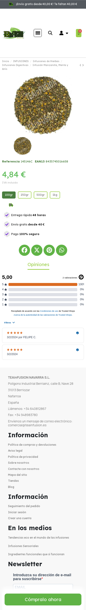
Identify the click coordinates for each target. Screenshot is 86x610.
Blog (11, 487)
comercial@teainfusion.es (27, 425)
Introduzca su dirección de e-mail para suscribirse (42, 577)
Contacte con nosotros (23, 469)
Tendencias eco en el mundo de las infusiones (38, 537)
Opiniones (38, 264)
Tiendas (13, 480)
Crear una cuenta (19, 518)
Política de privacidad (23, 456)
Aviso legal (15, 450)
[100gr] (9, 195)
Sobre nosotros (18, 462)
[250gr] (24, 195)
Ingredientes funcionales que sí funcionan (36, 554)
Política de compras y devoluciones (32, 444)
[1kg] (55, 195)
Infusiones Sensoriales (23, 546)
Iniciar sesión (17, 512)
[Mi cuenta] (63, 33)
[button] (50, 33)
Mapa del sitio (17, 474)
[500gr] (40, 195)
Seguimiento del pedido (24, 506)
